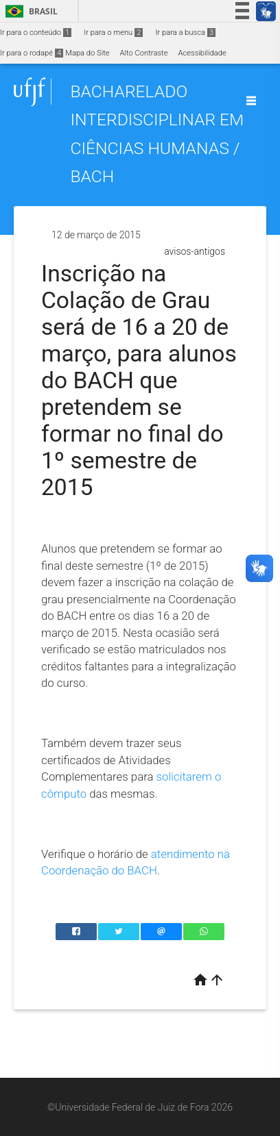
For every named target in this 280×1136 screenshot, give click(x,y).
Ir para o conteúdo (35, 32)
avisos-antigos (194, 251)
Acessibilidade (202, 53)
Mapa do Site (87, 53)
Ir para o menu (113, 32)
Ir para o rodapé (31, 53)
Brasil (29, 11)
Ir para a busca (185, 32)
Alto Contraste (144, 53)
